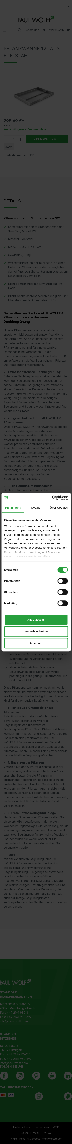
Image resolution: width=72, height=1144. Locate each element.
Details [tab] (35, 507)
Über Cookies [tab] (59, 507)
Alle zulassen (36, 619)
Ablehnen (36, 643)
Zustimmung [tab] (13, 507)
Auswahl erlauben (36, 631)
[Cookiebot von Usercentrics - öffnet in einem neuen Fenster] (52, 497)
